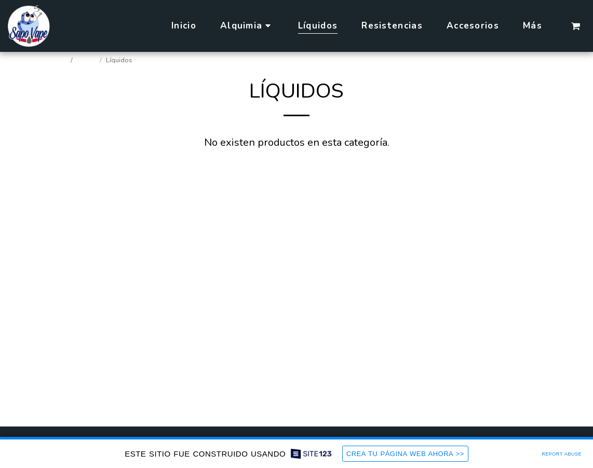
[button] (576, 26)
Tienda (87, 60)
